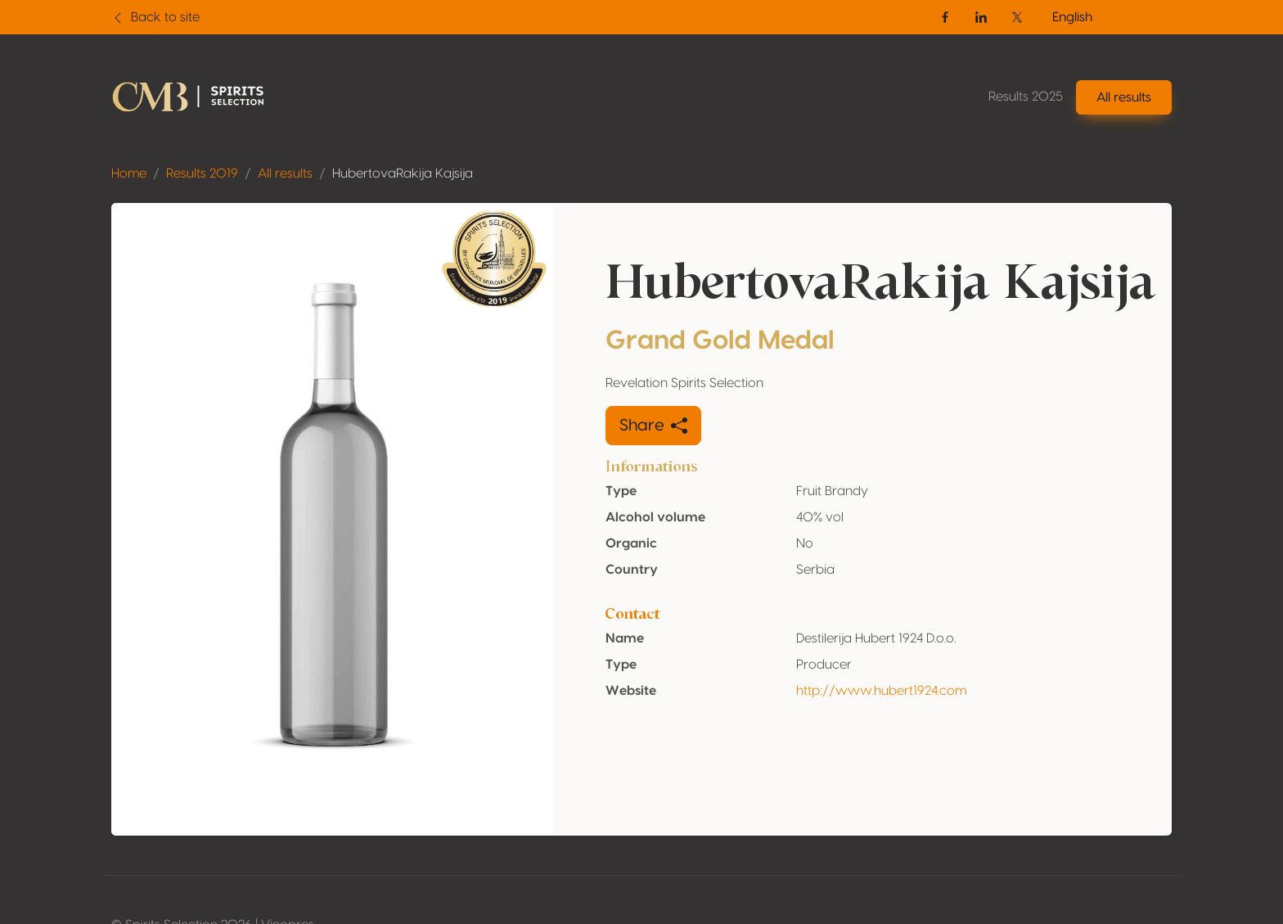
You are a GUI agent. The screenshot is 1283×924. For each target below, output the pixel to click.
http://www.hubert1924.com (881, 690)
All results (285, 173)
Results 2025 (1025, 96)
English (1072, 17)
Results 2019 (202, 173)
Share (653, 425)
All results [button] (1123, 97)
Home (128, 173)
